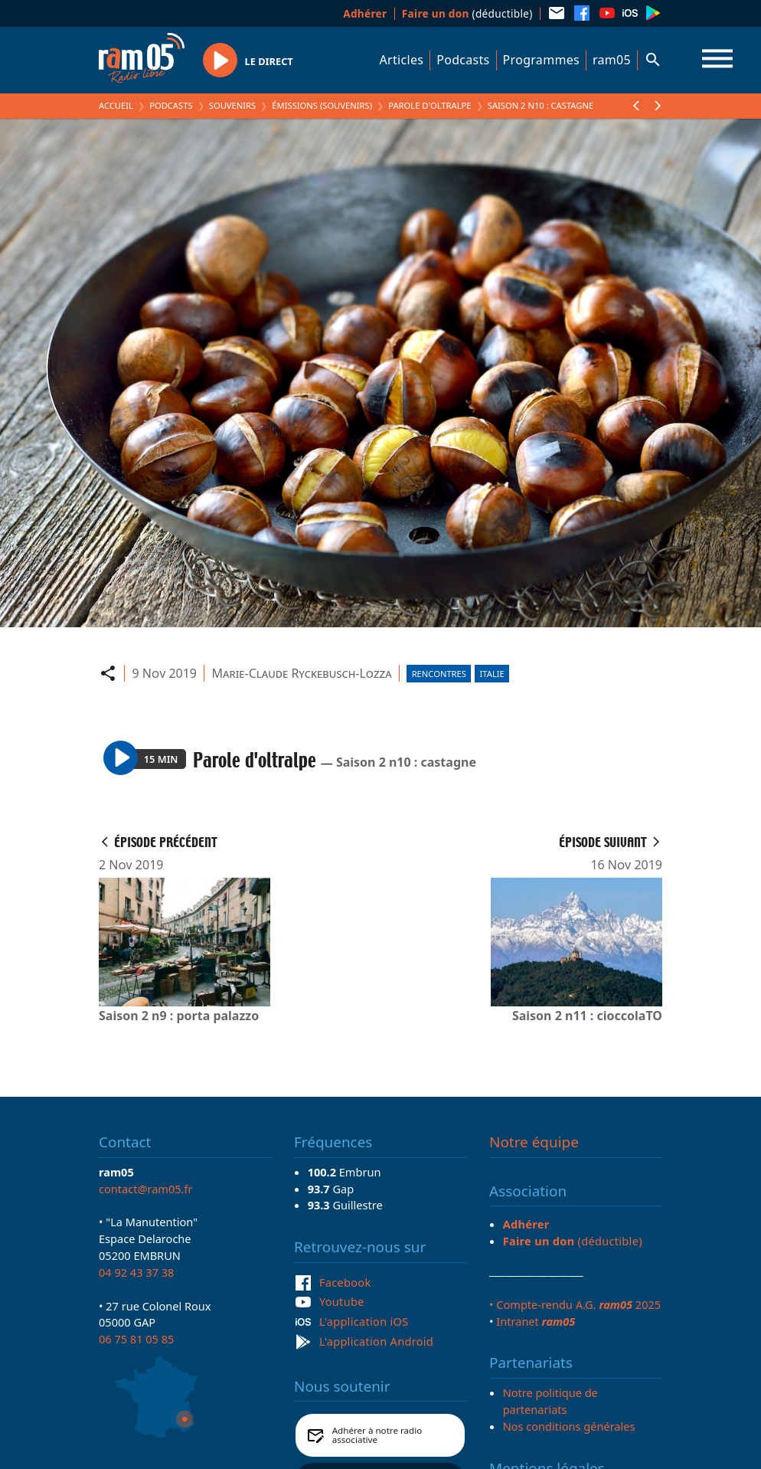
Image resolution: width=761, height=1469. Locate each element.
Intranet (535, 1321)
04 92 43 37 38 (136, 1272)
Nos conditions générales (569, 1426)
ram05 (612, 59)
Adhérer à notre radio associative (377, 1435)
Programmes (541, 59)
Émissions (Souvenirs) (322, 105)
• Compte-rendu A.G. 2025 (575, 1304)
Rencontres (439, 673)
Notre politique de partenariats (550, 1401)
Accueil (116, 105)
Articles (402, 59)
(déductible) (467, 13)
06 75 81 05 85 (136, 1338)
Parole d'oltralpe (429, 105)
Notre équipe (534, 1142)
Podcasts (462, 59)
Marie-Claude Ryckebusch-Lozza (302, 673)
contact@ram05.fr (146, 1188)
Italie (492, 673)
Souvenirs (232, 105)
